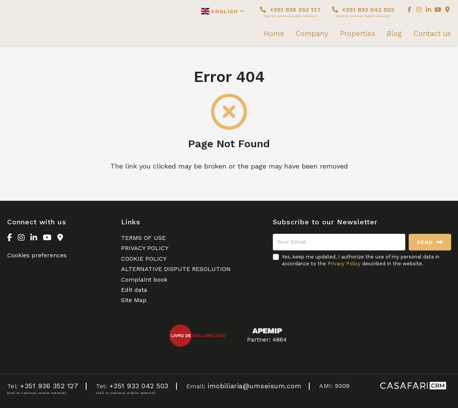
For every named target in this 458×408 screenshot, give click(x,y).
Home (274, 34)
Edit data (134, 289)
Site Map (133, 300)
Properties (357, 34)
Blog (394, 34)
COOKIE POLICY (144, 258)
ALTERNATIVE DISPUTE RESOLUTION (176, 269)
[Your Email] (339, 242)
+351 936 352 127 (290, 12)
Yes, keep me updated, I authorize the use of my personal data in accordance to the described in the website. (360, 260)
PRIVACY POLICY (144, 248)
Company (312, 34)
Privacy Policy (343, 263)
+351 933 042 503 (363, 12)
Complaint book (144, 279)
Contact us (432, 34)
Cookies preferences (37, 255)
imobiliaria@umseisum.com (254, 386)
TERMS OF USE (143, 237)
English (222, 11)
